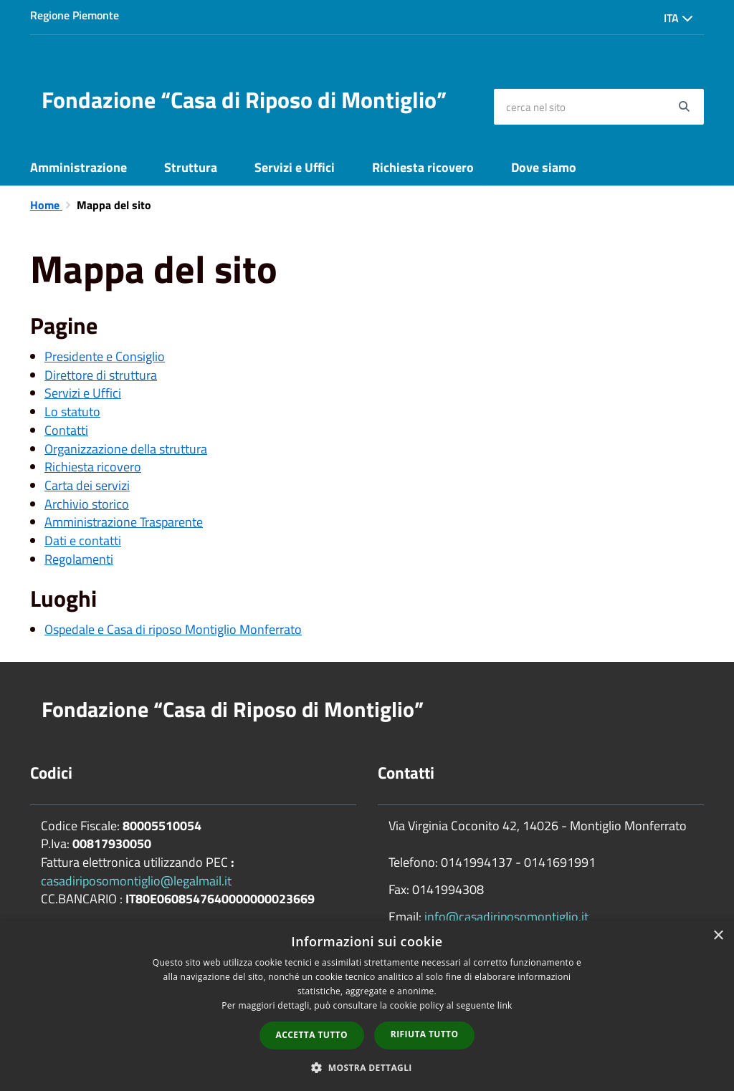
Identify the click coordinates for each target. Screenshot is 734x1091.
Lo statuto (72, 411)
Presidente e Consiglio (104, 356)
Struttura (190, 167)
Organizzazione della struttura (125, 448)
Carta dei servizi (87, 485)
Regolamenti (78, 559)
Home (46, 204)
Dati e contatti (82, 540)
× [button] (717, 936)
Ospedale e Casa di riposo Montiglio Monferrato (173, 629)
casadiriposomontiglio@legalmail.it (136, 880)
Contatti (66, 430)
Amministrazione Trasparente (123, 522)
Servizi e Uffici (294, 167)
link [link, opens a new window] (505, 1005)
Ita (678, 18)
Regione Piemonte (74, 15)
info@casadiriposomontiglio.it (506, 916)
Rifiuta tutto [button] (425, 1034)
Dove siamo (543, 167)
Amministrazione (78, 167)
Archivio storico (86, 504)
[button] (367, 1067)
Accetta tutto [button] (312, 1035)
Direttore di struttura (100, 375)
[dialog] (367, 1006)
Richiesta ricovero (423, 167)
